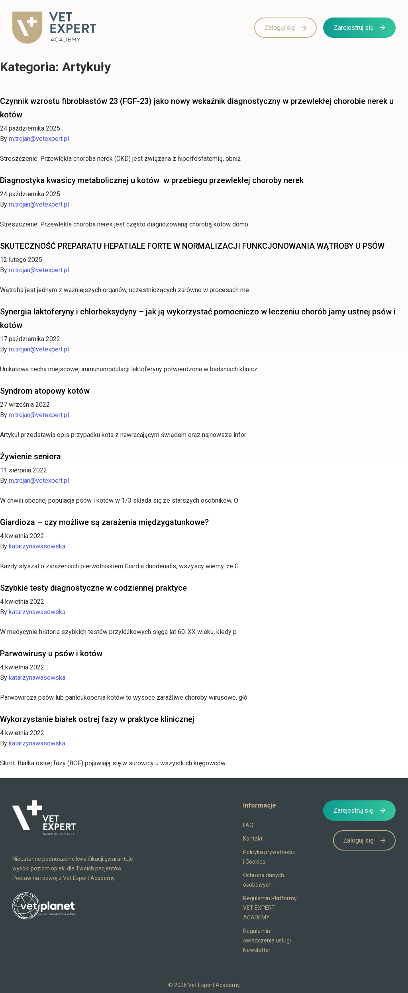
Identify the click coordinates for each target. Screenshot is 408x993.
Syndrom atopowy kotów (45, 391)
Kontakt (253, 838)
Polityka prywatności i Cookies (269, 857)
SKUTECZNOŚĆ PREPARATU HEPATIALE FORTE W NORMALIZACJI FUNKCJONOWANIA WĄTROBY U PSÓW (192, 246)
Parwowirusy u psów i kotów (51, 653)
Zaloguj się (280, 27)
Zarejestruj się (353, 27)
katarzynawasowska (37, 546)
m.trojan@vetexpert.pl (39, 138)
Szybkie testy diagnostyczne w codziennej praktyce (93, 588)
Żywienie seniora (30, 456)
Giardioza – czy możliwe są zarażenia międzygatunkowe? (104, 522)
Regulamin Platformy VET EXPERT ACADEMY (270, 908)
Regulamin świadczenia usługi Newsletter (267, 940)
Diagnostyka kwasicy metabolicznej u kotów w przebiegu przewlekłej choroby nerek (152, 180)
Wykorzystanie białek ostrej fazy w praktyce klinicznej (97, 719)
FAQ (248, 825)
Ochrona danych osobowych (263, 880)
